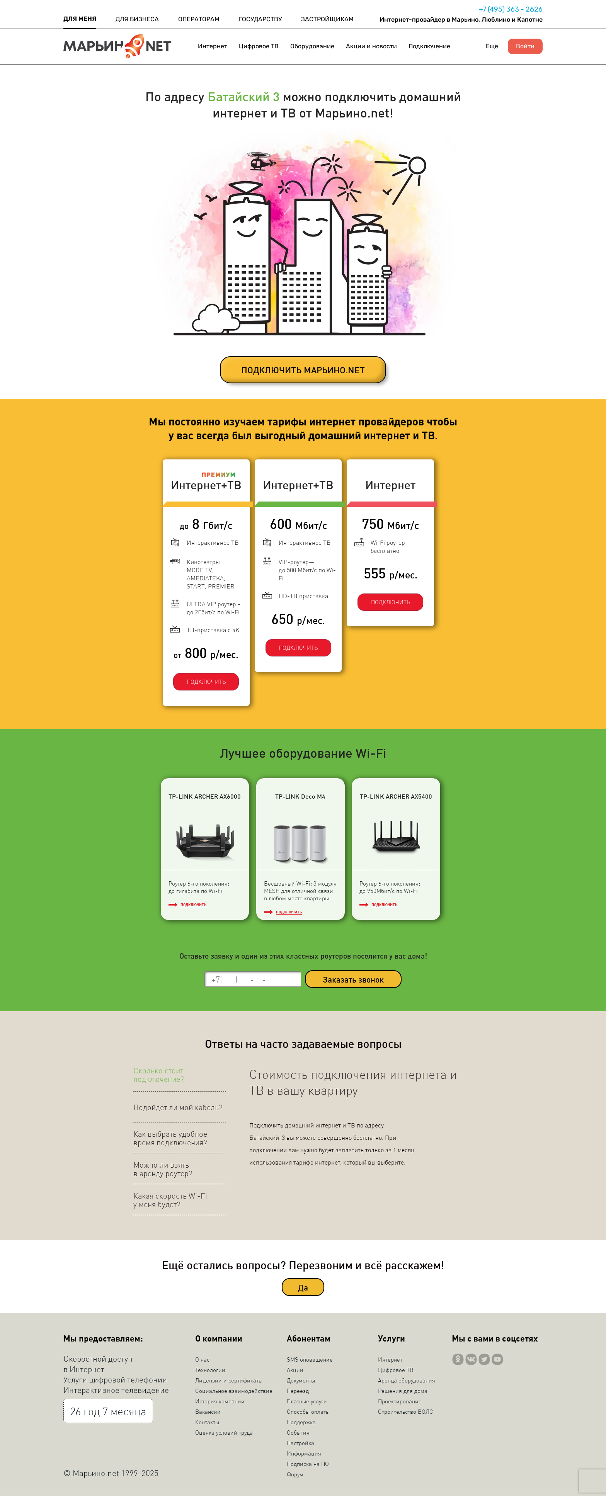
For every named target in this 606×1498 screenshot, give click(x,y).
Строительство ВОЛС (405, 1414)
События (298, 1434)
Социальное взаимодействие (233, 1393)
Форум (295, 1476)
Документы (301, 1382)
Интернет (212, 46)
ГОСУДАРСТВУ (260, 19)
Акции (295, 1372)
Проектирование (400, 1403)
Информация (304, 1455)
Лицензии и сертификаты (228, 1382)
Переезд (298, 1393)
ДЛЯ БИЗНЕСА (137, 19)
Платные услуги (307, 1403)
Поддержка (301, 1424)
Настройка (300, 1445)
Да (303, 1289)
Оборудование (312, 46)
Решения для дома (402, 1393)
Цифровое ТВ (259, 46)
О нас (202, 1361)
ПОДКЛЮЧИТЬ (200, 675)
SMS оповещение (310, 1361)
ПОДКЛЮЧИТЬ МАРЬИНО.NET (303, 369)
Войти (525, 46)
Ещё (492, 46)
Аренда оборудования (406, 1382)
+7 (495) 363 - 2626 (511, 9)
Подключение (429, 46)
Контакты (207, 1424)
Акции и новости (371, 46)
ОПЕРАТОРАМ (199, 19)
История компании (220, 1403)
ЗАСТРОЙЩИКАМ (327, 19)
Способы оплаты (308, 1414)
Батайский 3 (244, 96)
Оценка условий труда (224, 1434)
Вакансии (208, 1414)
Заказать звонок (353, 981)
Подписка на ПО (308, 1466)
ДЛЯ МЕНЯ (79, 18)
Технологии (210, 1372)
